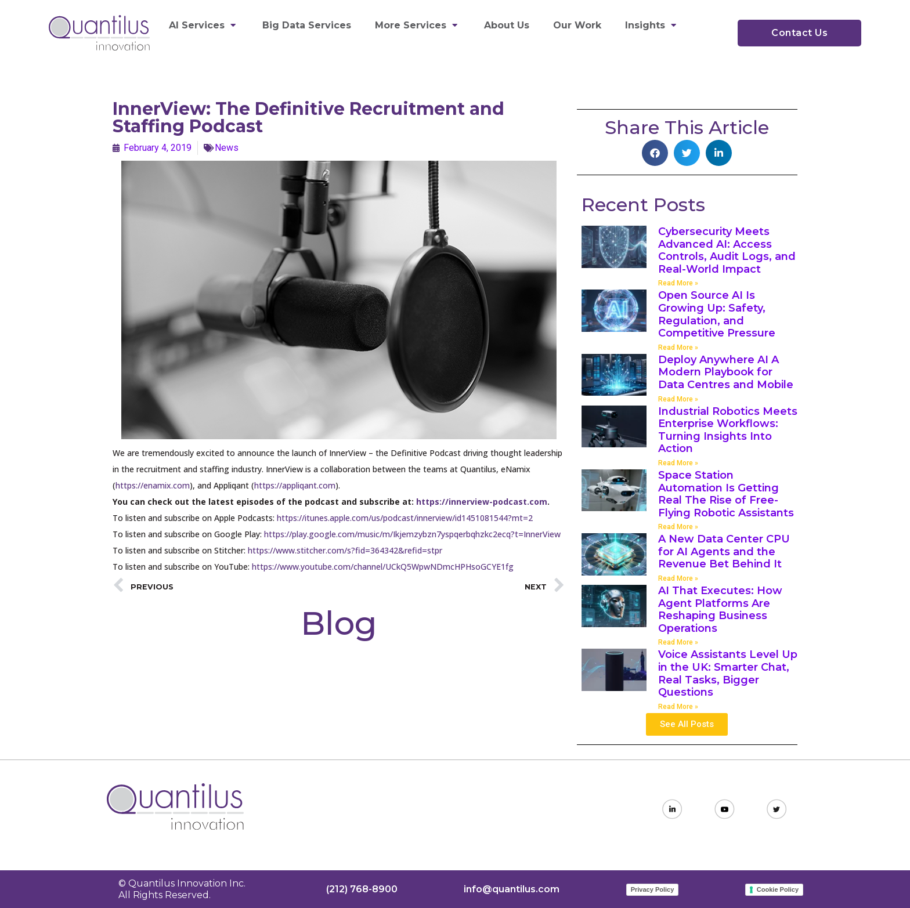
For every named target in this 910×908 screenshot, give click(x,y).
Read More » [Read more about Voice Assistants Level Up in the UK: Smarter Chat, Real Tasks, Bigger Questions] (678, 707)
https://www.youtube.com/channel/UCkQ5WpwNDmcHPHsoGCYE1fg (383, 566)
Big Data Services (306, 25)
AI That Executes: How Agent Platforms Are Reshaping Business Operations (720, 609)
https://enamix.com (152, 485)
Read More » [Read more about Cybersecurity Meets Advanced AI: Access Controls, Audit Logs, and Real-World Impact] (678, 283)
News (227, 147)
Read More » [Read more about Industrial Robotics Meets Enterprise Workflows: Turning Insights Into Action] (678, 463)
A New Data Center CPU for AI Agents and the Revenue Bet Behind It (724, 551)
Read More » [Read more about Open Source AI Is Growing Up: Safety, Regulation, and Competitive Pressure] (678, 347)
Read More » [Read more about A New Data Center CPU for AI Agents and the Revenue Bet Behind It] (678, 578)
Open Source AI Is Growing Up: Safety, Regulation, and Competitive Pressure (716, 314)
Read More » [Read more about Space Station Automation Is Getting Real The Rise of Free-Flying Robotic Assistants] (678, 527)
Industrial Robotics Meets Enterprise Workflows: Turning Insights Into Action (727, 430)
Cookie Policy (778, 889)
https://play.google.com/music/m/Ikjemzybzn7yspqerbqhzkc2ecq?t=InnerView (412, 534)
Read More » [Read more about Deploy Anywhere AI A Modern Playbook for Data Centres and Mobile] (678, 399)
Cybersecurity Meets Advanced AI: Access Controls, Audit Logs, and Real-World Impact (727, 250)
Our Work (577, 25)
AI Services (204, 25)
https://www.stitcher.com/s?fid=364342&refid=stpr (345, 550)
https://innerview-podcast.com (481, 501)
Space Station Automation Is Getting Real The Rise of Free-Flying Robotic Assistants (726, 494)
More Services (417, 25)
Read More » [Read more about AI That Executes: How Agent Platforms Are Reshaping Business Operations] (678, 642)
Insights (652, 25)
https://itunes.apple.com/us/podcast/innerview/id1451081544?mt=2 (405, 517)
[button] (655, 153)
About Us (506, 25)
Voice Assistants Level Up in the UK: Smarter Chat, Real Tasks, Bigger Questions (727, 673)
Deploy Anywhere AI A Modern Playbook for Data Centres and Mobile (725, 372)
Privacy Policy (652, 889)
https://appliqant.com (294, 485)
